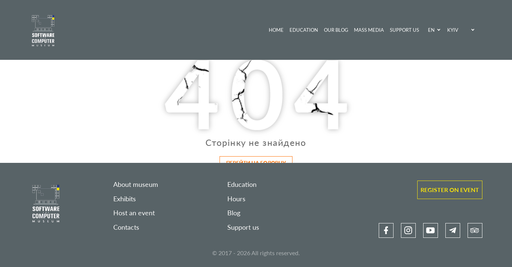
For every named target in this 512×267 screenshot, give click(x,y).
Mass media (369, 30)
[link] (386, 230)
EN (431, 30)
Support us (404, 30)
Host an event (134, 213)
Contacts (126, 227)
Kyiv (452, 30)
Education (304, 30)
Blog (233, 213)
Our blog (336, 30)
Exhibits (124, 199)
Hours (236, 199)
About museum (135, 184)
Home (276, 30)
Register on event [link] (450, 189)
